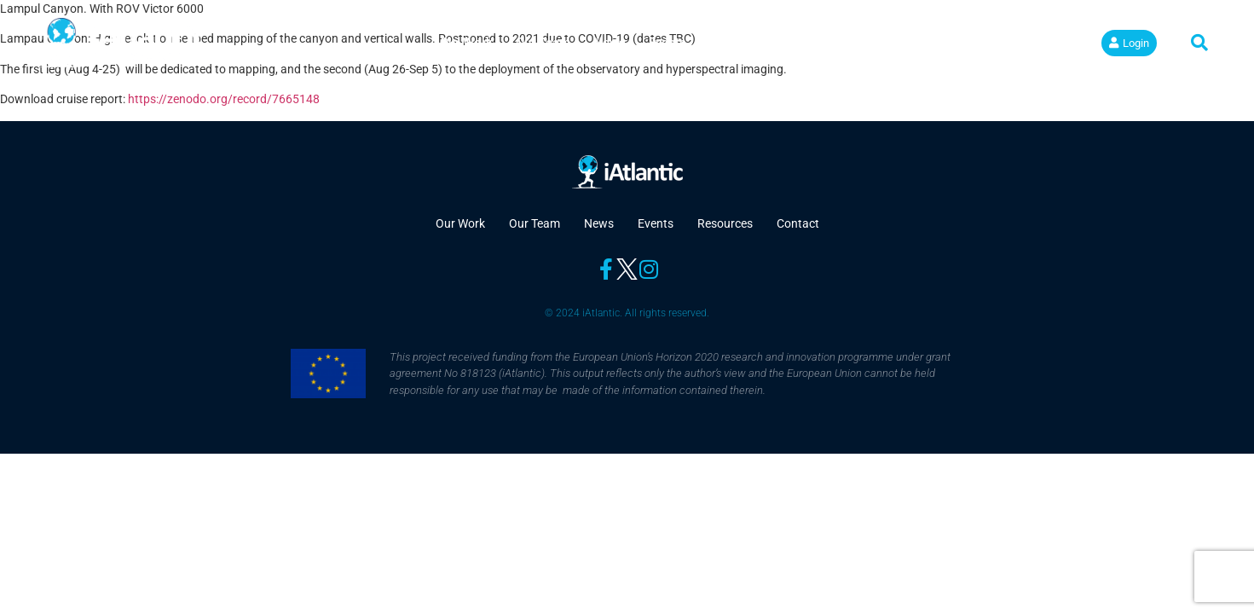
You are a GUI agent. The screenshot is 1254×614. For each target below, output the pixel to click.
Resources (739, 42)
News (609, 42)
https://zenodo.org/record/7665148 (224, 99)
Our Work (466, 42)
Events (667, 42)
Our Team (543, 42)
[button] (1199, 43)
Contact (815, 42)
